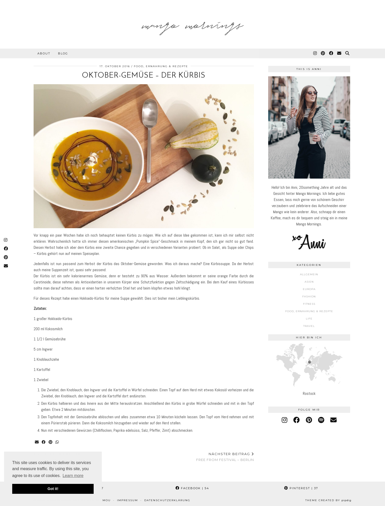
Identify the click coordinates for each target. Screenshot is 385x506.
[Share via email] (37, 442)
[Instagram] (315, 53)
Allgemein (309, 274)
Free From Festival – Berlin (225, 457)
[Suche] (347, 53)
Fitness (309, 304)
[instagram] (284, 420)
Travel (309, 326)
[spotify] (321, 420)
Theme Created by (328, 500)
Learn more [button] (73, 475)
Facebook (192, 488)
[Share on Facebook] (43, 442)
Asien (309, 281)
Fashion (309, 296)
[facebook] (296, 420)
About (43, 53)
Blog (63, 53)
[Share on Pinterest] (50, 442)
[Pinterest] (323, 53)
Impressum (127, 500)
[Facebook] (331, 53)
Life (309, 318)
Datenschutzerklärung (167, 500)
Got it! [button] (53, 489)
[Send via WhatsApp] (57, 442)
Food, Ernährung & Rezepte (161, 66)
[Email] (339, 53)
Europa (309, 289)
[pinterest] (309, 420)
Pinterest (301, 488)
